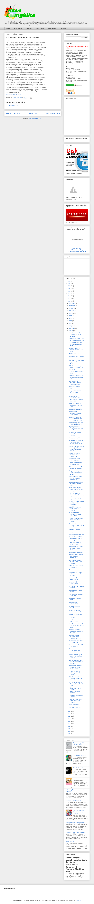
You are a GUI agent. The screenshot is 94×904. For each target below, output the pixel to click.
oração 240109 (70, 841)
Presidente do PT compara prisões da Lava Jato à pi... (75, 413)
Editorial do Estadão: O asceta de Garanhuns (75, 467)
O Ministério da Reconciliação (73, 578)
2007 (69, 731)
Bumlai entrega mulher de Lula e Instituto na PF (76, 423)
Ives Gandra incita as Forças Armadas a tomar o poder (75, 542)
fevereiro (71, 328)
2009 (69, 726)
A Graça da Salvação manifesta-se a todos (75, 611)
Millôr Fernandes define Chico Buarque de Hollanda (75, 700)
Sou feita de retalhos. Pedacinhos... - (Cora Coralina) (79, 812)
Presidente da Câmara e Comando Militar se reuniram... (76, 520)
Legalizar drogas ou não (80, 779)
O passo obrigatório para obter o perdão (80, 743)
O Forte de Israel (78, 768)
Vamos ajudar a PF (74, 438)
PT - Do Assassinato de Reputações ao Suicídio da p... (76, 684)
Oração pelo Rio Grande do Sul (74, 801)
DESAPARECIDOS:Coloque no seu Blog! (77, 249)
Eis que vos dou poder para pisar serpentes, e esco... (76, 472)
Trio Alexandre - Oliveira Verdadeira (76, 594)
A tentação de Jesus (74, 529)
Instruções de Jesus (74, 532)
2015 (69, 711)
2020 (69, 291)
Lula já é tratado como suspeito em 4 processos (75, 392)
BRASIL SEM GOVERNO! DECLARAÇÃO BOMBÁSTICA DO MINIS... (76, 448)
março (71, 326)
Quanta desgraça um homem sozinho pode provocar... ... (75, 561)
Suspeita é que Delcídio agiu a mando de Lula (76, 537)
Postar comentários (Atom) (35, 118)
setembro (72, 310)
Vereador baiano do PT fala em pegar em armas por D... (75, 478)
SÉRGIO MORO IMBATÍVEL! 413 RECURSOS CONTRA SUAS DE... (76, 399)
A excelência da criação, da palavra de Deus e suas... (76, 483)
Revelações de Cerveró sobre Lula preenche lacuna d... (75, 574)
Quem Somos (18, 28)
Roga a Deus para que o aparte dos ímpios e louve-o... (76, 548)
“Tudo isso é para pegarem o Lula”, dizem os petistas (76, 525)
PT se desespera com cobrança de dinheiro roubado (75, 673)
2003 (69, 733)
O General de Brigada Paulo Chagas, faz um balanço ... (76, 489)
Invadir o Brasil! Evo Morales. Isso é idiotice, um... (76, 495)
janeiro (71, 331)
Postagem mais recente (13, 113)
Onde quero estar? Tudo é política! (75, 832)
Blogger (79, 900)
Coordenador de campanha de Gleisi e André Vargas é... (76, 382)
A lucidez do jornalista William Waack (75, 620)
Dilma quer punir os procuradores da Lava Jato (76, 349)
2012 (69, 718)
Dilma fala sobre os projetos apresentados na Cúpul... (76, 631)
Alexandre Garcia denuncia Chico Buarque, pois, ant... (75, 636)
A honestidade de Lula (75, 409)
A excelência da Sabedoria (76, 534)
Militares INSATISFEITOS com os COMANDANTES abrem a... (76, 690)
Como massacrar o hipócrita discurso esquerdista (74, 650)
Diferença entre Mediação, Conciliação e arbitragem (76, 556)
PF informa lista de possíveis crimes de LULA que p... (75, 514)
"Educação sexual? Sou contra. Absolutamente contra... (76, 661)
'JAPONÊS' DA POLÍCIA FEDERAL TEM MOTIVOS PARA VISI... (76, 442)
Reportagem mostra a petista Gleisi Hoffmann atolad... (76, 428)
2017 (69, 298)
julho (70, 315)
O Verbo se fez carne (75, 570)
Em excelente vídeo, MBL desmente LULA (76, 645)
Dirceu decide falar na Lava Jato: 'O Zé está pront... (75, 405)
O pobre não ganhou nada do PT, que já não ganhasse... (76, 503)
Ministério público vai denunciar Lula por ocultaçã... (75, 434)
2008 (69, 728)
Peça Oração (40, 28)
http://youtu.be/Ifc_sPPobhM (13, 94)
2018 (69, 296)
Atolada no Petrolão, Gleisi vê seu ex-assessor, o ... (76, 339)
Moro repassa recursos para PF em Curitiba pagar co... (75, 656)
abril (70, 323)
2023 (69, 283)
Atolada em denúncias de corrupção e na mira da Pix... (76, 377)
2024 (69, 281)
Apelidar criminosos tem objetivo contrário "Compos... (75, 616)
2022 (69, 286)
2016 (69, 301)
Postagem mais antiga (53, 113)
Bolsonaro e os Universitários (73, 603)
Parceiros (63, 28)
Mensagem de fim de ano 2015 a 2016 (76, 695)
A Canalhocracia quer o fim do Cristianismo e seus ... (75, 344)
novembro (72, 305)
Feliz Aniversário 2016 (75, 707)
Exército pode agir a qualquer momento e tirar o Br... (75, 678)
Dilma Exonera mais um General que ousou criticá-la (75, 334)
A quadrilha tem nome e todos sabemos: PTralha (75, 508)
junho (71, 318)
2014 (69, 713)
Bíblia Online (52, 28)
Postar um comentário (14, 105)
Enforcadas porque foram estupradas (76, 566)
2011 (69, 721)
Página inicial (33, 113)
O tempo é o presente (79, 755)
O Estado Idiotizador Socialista (74, 607)
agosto (71, 313)
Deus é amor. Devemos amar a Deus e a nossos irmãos (75, 667)
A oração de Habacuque (76, 552)
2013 (69, 716)
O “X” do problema (74, 354)
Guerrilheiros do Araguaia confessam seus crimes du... (76, 625)
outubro (71, 308)
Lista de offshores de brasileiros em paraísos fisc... (76, 371)
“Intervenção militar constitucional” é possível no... (74, 455)
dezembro (72, 303)
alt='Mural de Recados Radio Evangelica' (77, 117)
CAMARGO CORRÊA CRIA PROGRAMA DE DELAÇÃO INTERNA (76, 418)
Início (8, 28)
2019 (69, 293)
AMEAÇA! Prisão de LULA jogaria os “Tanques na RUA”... (76, 362)
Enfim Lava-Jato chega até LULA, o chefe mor (76, 366)
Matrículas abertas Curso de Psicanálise (76, 641)
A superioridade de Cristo (76, 499)
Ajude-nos (29, 28)
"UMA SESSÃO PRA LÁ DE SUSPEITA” (76, 459)
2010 (69, 723)
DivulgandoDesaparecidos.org (77, 251)
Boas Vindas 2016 (74, 705)
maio (70, 320)
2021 (69, 288)
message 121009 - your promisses (75, 822)
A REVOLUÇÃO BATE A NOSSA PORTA (76, 463)
